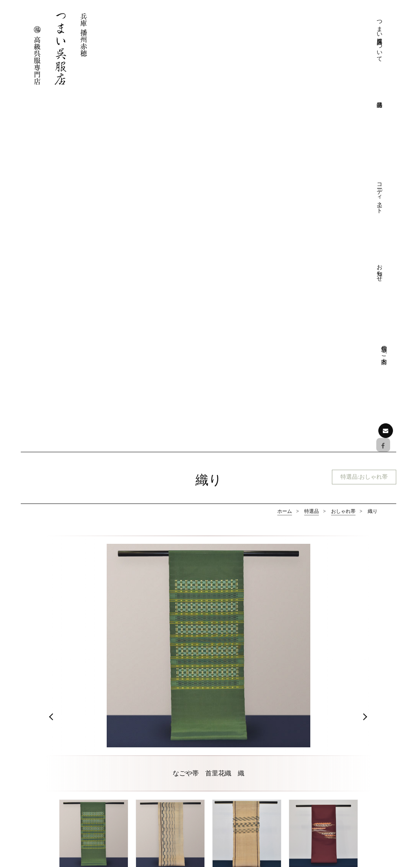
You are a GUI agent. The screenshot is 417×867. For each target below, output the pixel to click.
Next (364, 365)
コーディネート (296, 33)
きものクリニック (251, 733)
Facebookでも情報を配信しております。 (71, 782)
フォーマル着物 (54, 583)
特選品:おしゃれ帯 (360, 123)
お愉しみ (240, 805)
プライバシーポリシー (257, 745)
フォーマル (243, 781)
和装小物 (362, 583)
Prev (52, 365)
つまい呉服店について (239, 40)
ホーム (284, 157)
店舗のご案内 (353, 23)
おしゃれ (240, 793)
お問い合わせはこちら (67, 808)
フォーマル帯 (131, 583)
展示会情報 (337, 805)
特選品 (311, 157)
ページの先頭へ (208, 665)
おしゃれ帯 (343, 157)
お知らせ (325, 26)
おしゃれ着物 (208, 583)
